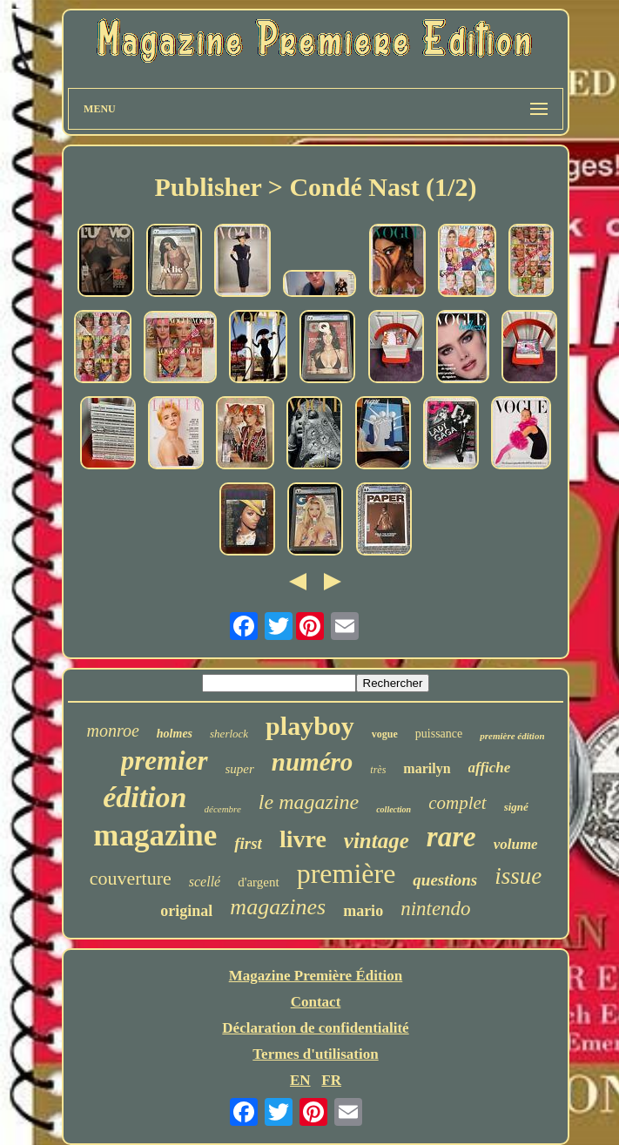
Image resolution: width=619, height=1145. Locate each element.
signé (516, 806)
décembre (223, 809)
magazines (278, 906)
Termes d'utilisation (315, 1054)
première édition (512, 736)
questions (445, 880)
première (346, 873)
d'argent (258, 882)
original (186, 910)
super (239, 769)
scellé (204, 881)
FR (331, 1080)
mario (363, 910)
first (248, 843)
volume (516, 844)
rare (451, 836)
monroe (112, 730)
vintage (376, 840)
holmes (174, 733)
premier (164, 760)
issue (518, 876)
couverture (131, 878)
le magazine (309, 802)
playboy (310, 725)
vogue (385, 734)
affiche (489, 767)
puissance (438, 733)
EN (300, 1080)
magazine (155, 835)
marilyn (426, 768)
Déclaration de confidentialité (315, 1028)
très (378, 770)
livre (302, 838)
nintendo (435, 908)
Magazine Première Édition (316, 975)
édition (144, 797)
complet (457, 802)
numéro (312, 762)
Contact (316, 1001)
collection (393, 809)
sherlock (229, 733)
